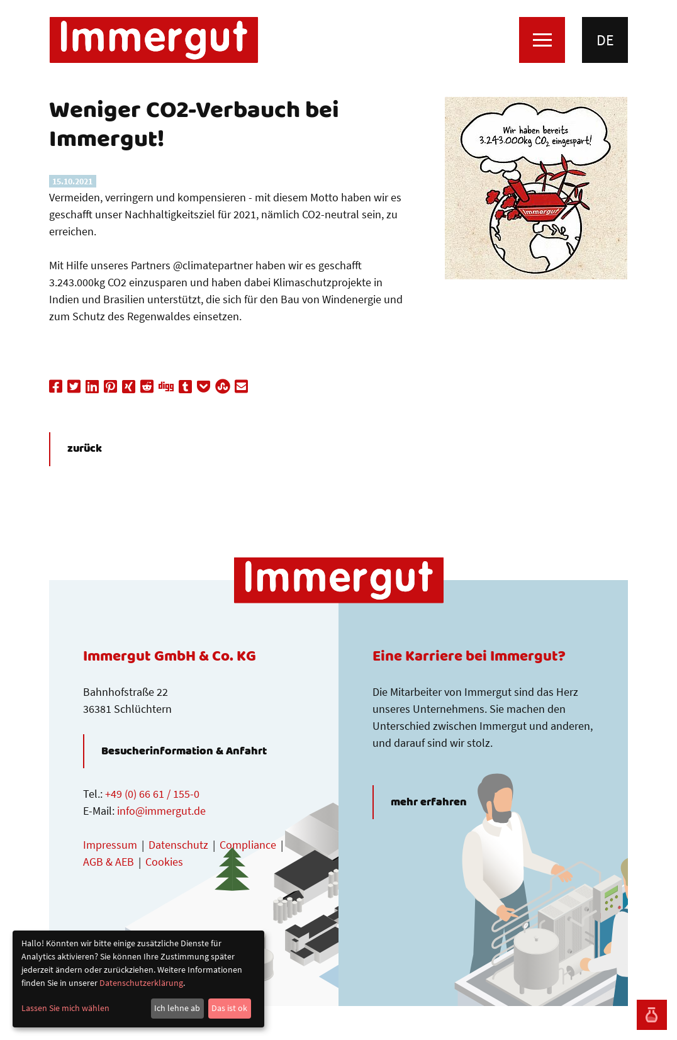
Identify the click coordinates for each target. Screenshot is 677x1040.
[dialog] (138, 979)
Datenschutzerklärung (141, 982)
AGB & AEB (108, 861)
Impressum (110, 844)
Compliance (248, 844)
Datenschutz (178, 844)
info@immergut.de (161, 810)
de (605, 40)
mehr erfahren (429, 802)
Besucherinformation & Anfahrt (184, 751)
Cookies (164, 861)
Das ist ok (229, 1008)
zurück (84, 449)
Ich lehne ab (177, 1008)
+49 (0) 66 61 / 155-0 (152, 793)
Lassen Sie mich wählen (65, 1008)
